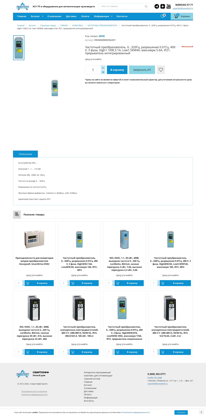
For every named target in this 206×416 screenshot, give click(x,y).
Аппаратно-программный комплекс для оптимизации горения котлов (98, 375)
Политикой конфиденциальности (136, 412)
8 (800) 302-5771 (157, 374)
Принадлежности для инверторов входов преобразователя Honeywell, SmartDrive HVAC (34, 261)
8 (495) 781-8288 (155, 377)
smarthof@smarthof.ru (183, 8)
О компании (54, 16)
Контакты (122, 16)
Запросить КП (142, 70)
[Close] (201, 412)
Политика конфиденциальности (34, 394)
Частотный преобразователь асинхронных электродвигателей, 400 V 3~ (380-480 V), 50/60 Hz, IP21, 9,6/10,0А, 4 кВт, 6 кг (170, 331)
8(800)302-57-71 (184, 4)
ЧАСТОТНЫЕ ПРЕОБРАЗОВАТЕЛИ (102, 25)
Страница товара (48, 25)
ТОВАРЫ (64, 25)
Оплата (85, 16)
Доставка (71, 16)
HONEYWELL (77, 25)
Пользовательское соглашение (34, 391)
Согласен (181, 412)
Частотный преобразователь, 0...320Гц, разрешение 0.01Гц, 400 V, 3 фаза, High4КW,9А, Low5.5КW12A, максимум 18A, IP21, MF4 (170, 262)
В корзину (117, 70)
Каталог (35, 16)
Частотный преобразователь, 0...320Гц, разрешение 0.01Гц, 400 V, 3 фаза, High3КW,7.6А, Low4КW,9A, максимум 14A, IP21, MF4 (79, 264)
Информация (101, 16)
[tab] (25, 154)
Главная (21, 16)
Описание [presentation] (25, 154)
